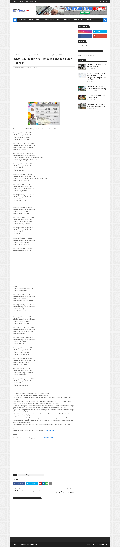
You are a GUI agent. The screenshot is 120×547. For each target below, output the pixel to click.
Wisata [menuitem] (38, 20)
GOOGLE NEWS (48, 438)
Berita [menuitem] (31, 20)
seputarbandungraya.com (22, 67)
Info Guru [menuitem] (67, 20)
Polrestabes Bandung (24, 55)
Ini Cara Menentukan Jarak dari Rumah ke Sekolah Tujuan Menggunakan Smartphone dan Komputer (96, 76)
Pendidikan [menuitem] (22, 20)
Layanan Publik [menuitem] (49, 20)
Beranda (15, 55)
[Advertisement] (44, 39)
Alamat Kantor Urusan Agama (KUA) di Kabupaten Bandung (96, 105)
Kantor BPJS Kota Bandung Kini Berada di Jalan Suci (96, 65)
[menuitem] (15, 20)
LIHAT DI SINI (49, 430)
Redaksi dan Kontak (30, 1)
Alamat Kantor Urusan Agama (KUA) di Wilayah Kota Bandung (96, 87)
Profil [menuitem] (89, 20)
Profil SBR (20, 1)
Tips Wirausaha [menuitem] (79, 20)
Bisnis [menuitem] (59, 20)
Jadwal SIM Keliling (24, 475)
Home (14, 1)
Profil (93, 544)
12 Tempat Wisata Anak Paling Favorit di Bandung (96, 96)
